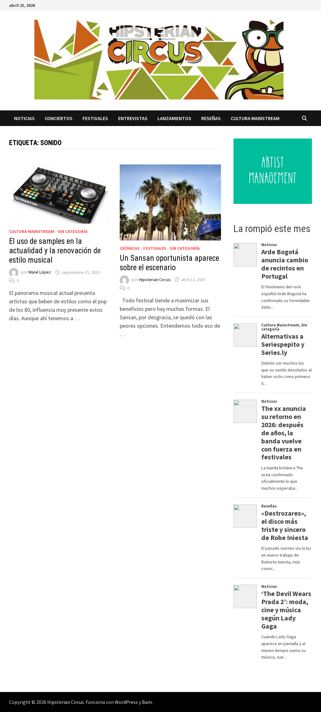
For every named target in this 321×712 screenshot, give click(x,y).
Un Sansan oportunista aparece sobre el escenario (169, 263)
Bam (147, 702)
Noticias (24, 118)
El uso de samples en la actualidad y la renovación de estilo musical (55, 251)
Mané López (39, 272)
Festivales (95, 118)
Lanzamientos (174, 118)
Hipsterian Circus (155, 279)
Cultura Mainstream (255, 118)
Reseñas (211, 118)
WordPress (126, 702)
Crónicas (130, 248)
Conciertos (59, 118)
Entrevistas (133, 118)
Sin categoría (73, 231)
